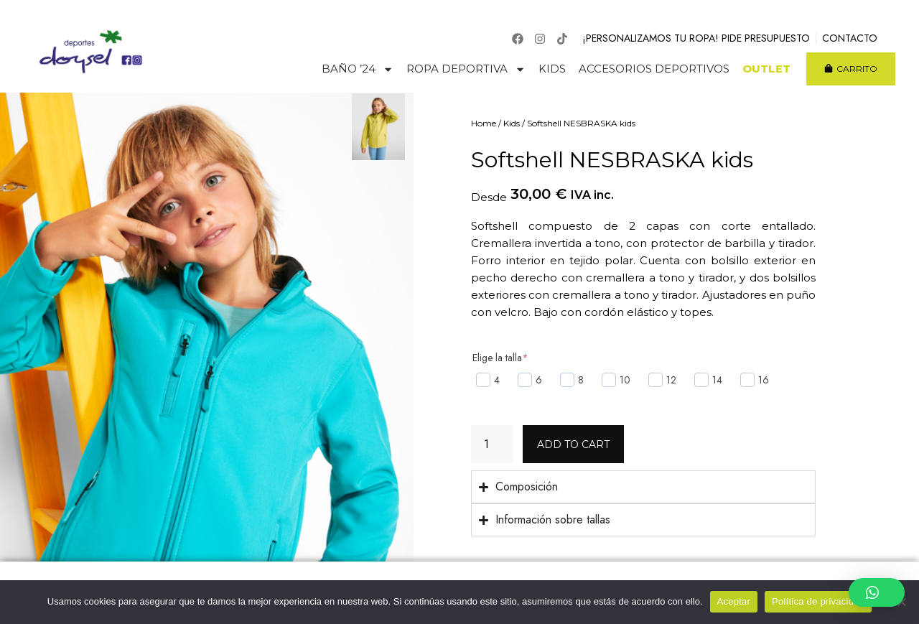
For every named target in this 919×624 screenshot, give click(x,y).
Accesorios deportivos (654, 68)
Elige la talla (500, 357)
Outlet (766, 68)
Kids (552, 68)
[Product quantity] (492, 444)
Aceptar (734, 601)
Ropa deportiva (466, 68)
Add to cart (573, 444)
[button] (877, 592)
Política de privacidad (818, 601)
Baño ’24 (357, 68)
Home (483, 123)
